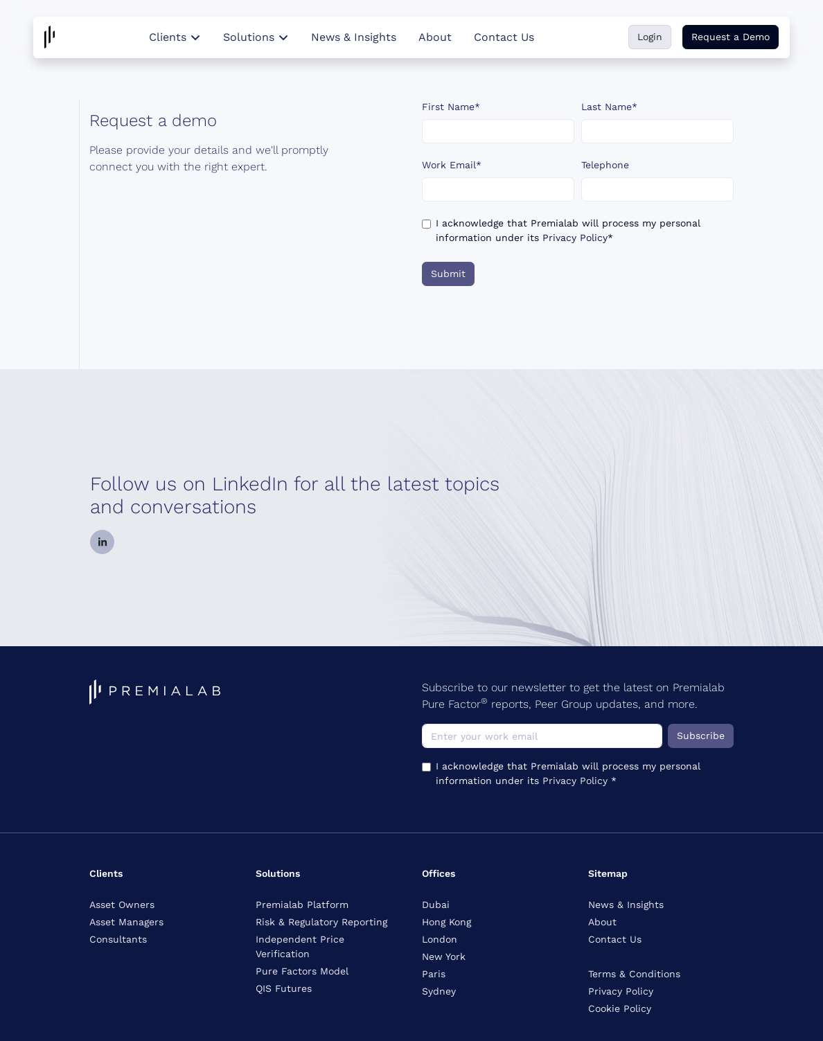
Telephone (605, 164)
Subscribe (701, 735)
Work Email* (451, 164)
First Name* (451, 106)
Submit (448, 273)
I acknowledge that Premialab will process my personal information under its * (568, 230)
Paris (433, 973)
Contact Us (504, 37)
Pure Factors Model (302, 971)
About (435, 37)
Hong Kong (446, 921)
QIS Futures (284, 988)
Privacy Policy (575, 237)
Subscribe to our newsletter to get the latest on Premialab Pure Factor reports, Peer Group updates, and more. (573, 696)
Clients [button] (175, 37)
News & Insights (353, 37)
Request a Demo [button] (730, 36)
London (439, 939)
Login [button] (649, 36)
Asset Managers (126, 921)
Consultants (118, 939)
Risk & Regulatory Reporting (321, 921)
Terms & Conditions (634, 973)
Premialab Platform (302, 904)
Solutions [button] (256, 37)
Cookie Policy (619, 1008)
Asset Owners (121, 904)
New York (444, 956)
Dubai (436, 904)
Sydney (439, 991)
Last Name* (609, 106)
